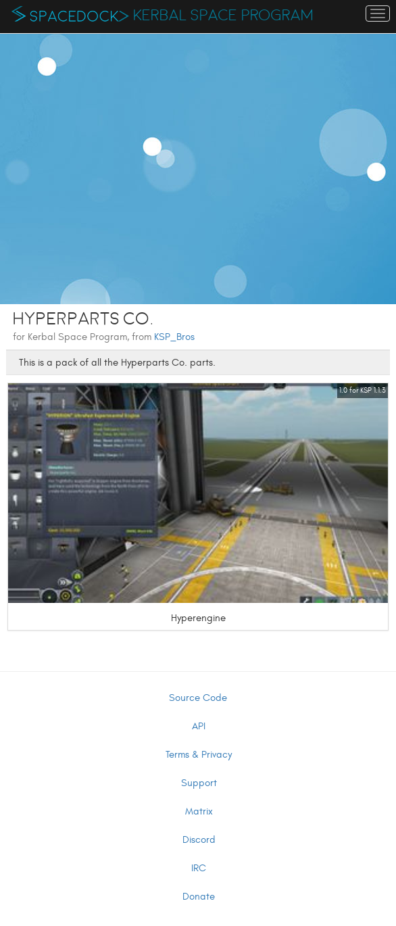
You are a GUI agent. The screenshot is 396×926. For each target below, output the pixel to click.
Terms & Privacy (199, 754)
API (198, 726)
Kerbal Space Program (223, 15)
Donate (198, 896)
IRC (198, 868)
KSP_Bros (174, 337)
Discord (199, 840)
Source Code (198, 698)
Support (199, 783)
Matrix (199, 811)
